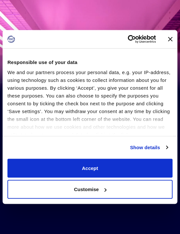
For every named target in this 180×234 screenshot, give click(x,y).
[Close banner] (170, 39)
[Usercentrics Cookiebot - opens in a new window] (127, 39)
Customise (90, 189)
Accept (90, 168)
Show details (145, 147)
